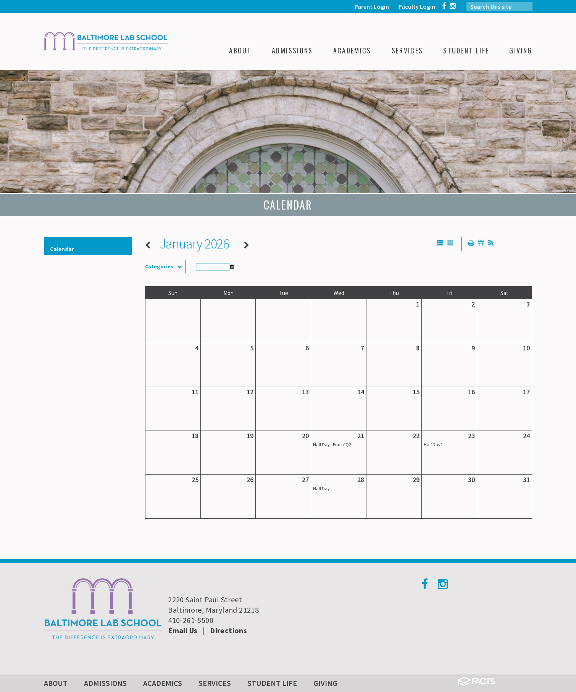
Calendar (62, 249)
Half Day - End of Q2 (332, 444)
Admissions (105, 683)
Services (214, 683)
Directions (228, 630)
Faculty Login (417, 6)
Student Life (272, 683)
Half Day (321, 488)
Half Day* (433, 444)
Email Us (182, 630)
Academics (162, 683)
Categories (165, 266)
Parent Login (372, 6)
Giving (325, 683)
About (56, 683)
